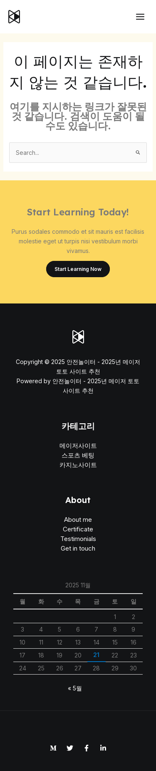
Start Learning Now (78, 269)
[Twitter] (70, 748)
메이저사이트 (78, 446)
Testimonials (78, 539)
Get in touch (78, 548)
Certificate (78, 529)
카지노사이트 (78, 465)
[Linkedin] (103, 748)
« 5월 (75, 688)
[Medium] (53, 748)
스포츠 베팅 (78, 455)
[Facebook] (86, 748)
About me (78, 519)
